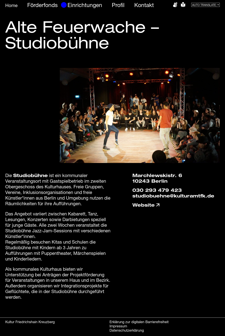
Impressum (118, 326)
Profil (118, 5)
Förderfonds (42, 5)
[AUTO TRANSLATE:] (205, 5)
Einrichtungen (85, 5)
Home (11, 5)
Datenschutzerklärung (127, 330)
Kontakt (144, 5)
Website (146, 205)
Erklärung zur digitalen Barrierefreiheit (139, 322)
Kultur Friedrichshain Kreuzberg (30, 322)
